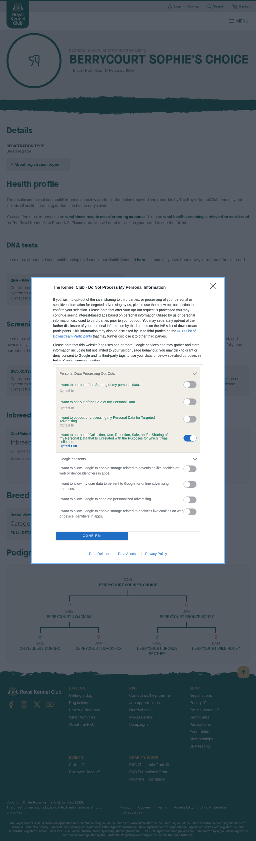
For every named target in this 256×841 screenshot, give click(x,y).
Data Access (128, 554)
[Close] (214, 287)
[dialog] (128, 420)
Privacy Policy (156, 554)
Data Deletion (99, 554)
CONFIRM (91, 536)
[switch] (190, 384)
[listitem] (128, 373)
